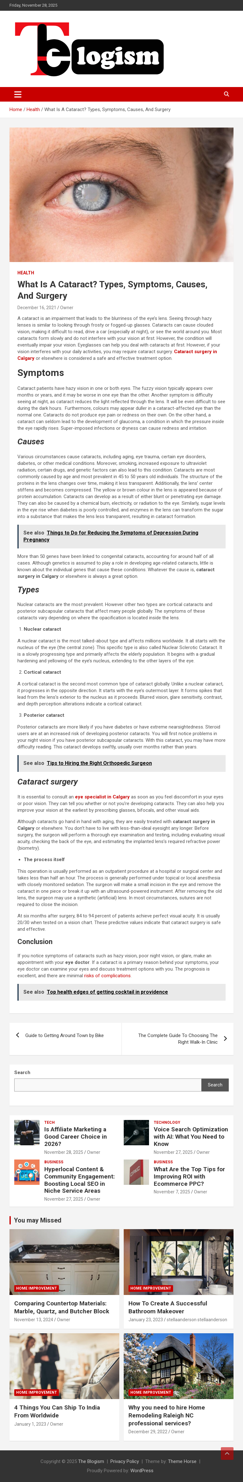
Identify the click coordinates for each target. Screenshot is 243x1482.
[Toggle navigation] (17, 94)
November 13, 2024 (33, 1319)
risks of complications (107, 976)
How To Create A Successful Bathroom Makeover (167, 1307)
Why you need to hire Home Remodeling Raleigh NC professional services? (166, 1415)
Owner (66, 307)
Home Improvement (36, 1288)
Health (25, 272)
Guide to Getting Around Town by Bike (64, 1035)
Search (215, 1085)
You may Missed (37, 1220)
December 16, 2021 (36, 307)
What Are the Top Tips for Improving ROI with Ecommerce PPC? (189, 1176)
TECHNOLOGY (167, 1122)
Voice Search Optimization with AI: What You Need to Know (191, 1136)
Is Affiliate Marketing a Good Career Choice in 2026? (75, 1136)
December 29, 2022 (147, 1431)
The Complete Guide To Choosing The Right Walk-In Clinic (178, 1039)
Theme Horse (182, 1461)
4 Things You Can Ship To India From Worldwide (57, 1411)
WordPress (141, 1470)
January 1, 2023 (30, 1424)
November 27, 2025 (173, 1152)
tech (49, 1122)
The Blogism (91, 1461)
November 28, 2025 (63, 1152)
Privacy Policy (124, 1461)
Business (53, 1162)
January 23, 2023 (145, 1319)
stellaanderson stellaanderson (197, 1319)
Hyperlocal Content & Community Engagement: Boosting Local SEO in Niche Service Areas (79, 1180)
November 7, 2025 (172, 1191)
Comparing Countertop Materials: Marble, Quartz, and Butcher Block (61, 1307)
